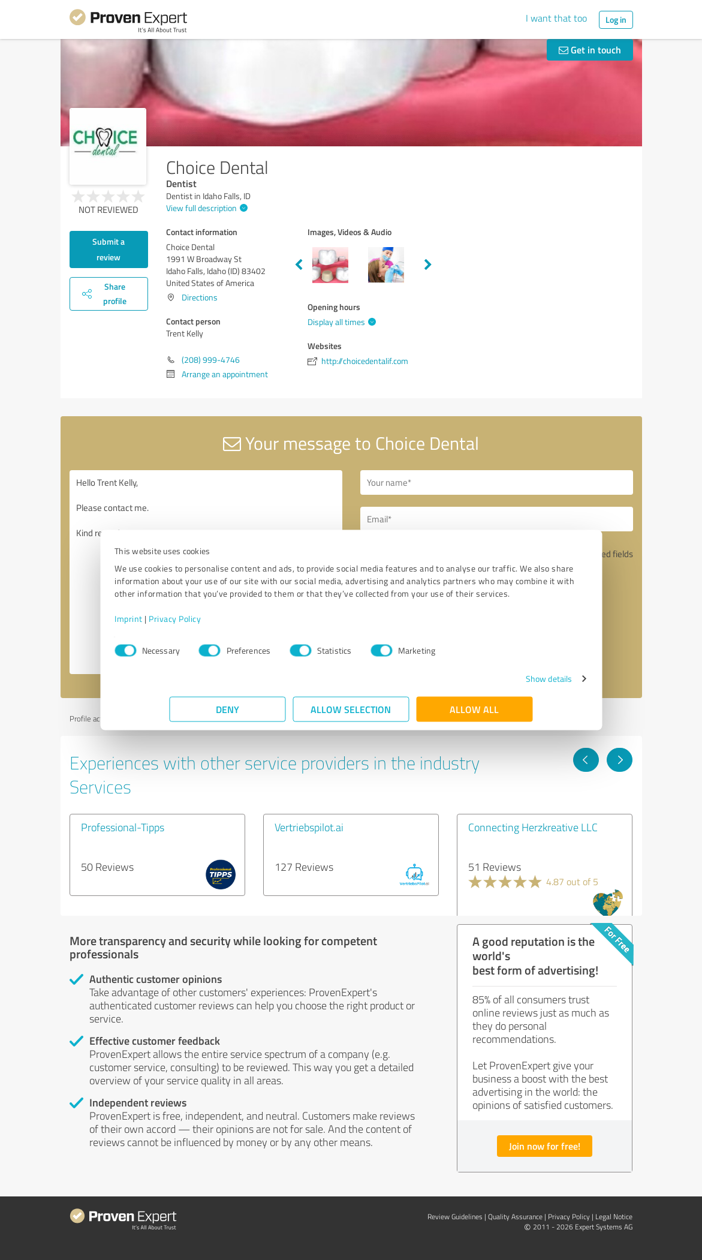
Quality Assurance (515, 1216)
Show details (494, 684)
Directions (200, 297)
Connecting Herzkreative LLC (533, 827)
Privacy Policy (230, 624)
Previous (299, 265)
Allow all (474, 715)
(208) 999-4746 (211, 359)
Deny (227, 715)
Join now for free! (544, 1146)
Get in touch (590, 49)
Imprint (184, 624)
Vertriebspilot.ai (309, 827)
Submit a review (108, 249)
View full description (205, 207)
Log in (615, 19)
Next (428, 265)
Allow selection (351, 715)
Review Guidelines (455, 1216)
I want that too (556, 18)
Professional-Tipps (122, 827)
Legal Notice (613, 1216)
